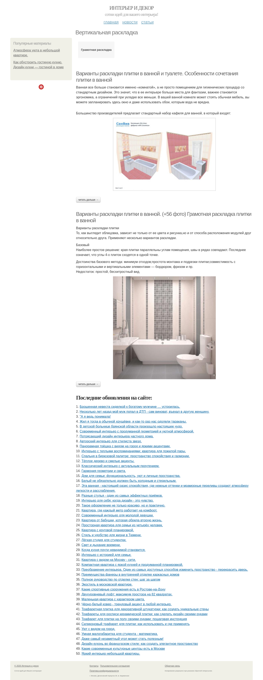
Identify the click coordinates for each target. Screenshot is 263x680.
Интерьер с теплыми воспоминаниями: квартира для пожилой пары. (134, 451)
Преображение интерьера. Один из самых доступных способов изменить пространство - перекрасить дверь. (165, 569)
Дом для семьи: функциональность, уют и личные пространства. (131, 476)
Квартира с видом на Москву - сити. (109, 559)
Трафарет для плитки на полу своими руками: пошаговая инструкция (134, 619)
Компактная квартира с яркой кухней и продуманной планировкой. (132, 564)
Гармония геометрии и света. (104, 471)
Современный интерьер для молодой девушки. (118, 515)
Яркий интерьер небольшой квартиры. (111, 653)
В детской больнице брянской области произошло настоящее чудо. (131, 426)
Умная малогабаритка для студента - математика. (120, 634)
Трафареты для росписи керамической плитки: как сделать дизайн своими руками (145, 614)
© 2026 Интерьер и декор (26, 666)
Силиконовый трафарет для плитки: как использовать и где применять (136, 624)
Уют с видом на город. (98, 629)
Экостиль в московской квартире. (107, 584)
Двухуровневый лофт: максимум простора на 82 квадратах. (127, 594)
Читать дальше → (88, 199)
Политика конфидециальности (104, 671)
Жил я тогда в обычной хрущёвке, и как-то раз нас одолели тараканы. (133, 421)
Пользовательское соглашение (115, 666)
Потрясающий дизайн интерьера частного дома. (117, 436)
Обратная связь (172, 666)
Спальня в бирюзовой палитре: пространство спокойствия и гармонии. (136, 456)
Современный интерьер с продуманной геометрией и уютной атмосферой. (137, 431)
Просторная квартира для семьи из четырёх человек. (122, 525)
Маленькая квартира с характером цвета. (113, 599)
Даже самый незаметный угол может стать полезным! (123, 638)
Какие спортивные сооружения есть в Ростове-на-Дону (124, 589)
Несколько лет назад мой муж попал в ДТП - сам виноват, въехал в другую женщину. (144, 411)
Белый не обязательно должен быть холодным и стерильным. (129, 480)
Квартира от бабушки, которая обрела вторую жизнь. (122, 520)
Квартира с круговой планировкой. (108, 530)
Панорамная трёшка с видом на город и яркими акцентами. (125, 446)
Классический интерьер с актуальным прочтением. (120, 466)
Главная (111, 22)
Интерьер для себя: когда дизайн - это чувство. (118, 500)
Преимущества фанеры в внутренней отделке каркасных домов (130, 574)
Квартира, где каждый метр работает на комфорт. (119, 510)
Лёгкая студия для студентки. (104, 540)
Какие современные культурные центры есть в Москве (123, 648)
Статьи (147, 22)
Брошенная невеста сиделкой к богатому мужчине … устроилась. (130, 406)
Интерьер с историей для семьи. (107, 555)
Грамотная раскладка (96, 49)
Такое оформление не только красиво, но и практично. (123, 505)
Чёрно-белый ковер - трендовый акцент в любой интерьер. (127, 604)
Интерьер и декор (132, 8)
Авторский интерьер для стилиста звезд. (111, 441)
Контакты (94, 666)
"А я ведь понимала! (95, 416)
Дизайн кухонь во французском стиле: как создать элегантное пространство (140, 643)
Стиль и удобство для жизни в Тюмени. (112, 535)
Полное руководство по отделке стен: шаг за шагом (121, 579)
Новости (129, 22)
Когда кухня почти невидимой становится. (114, 550)
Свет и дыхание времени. (101, 545)
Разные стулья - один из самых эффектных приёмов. (122, 495)
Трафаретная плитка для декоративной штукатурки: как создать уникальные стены (145, 609)
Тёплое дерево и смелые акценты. (108, 461)
